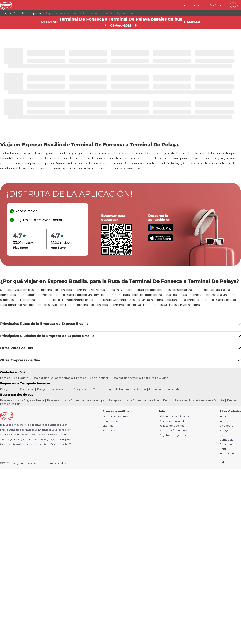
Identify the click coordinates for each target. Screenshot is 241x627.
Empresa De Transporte (164, 389)
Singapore (226, 425)
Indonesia (226, 421)
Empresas (108, 430)
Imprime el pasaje (191, 5)
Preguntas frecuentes (173, 430)
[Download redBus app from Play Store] (160, 230)
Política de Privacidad (173, 421)
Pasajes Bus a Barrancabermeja (52, 377)
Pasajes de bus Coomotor (17, 389)
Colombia (226, 444)
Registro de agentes (172, 435)
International (228, 453)
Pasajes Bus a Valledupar (92, 377)
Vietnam (225, 435)
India (223, 416)
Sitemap (108, 425)
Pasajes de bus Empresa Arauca (125, 389)
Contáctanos (110, 421)
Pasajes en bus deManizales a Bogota (199, 400)
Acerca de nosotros (115, 416)
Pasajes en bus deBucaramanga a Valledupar (76, 400)
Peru (223, 449)
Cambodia (226, 439)
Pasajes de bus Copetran (53, 389)
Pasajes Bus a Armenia (126, 377)
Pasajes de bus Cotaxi (87, 389)
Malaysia (225, 430)
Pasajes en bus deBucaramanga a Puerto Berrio (140, 400)
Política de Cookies (171, 425)
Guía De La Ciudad (156, 377)
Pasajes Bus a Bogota (14, 377)
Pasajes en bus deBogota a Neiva (22, 400)
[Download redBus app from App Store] (160, 240)
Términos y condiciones (174, 416)
